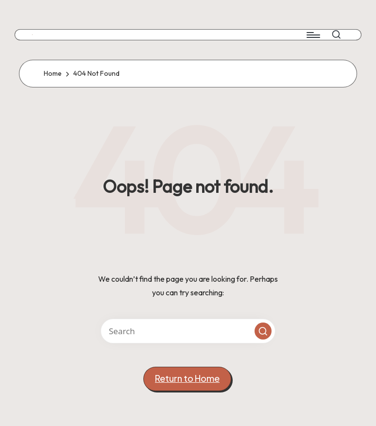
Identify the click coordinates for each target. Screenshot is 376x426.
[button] (263, 331)
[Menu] (313, 35)
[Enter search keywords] (188, 331)
